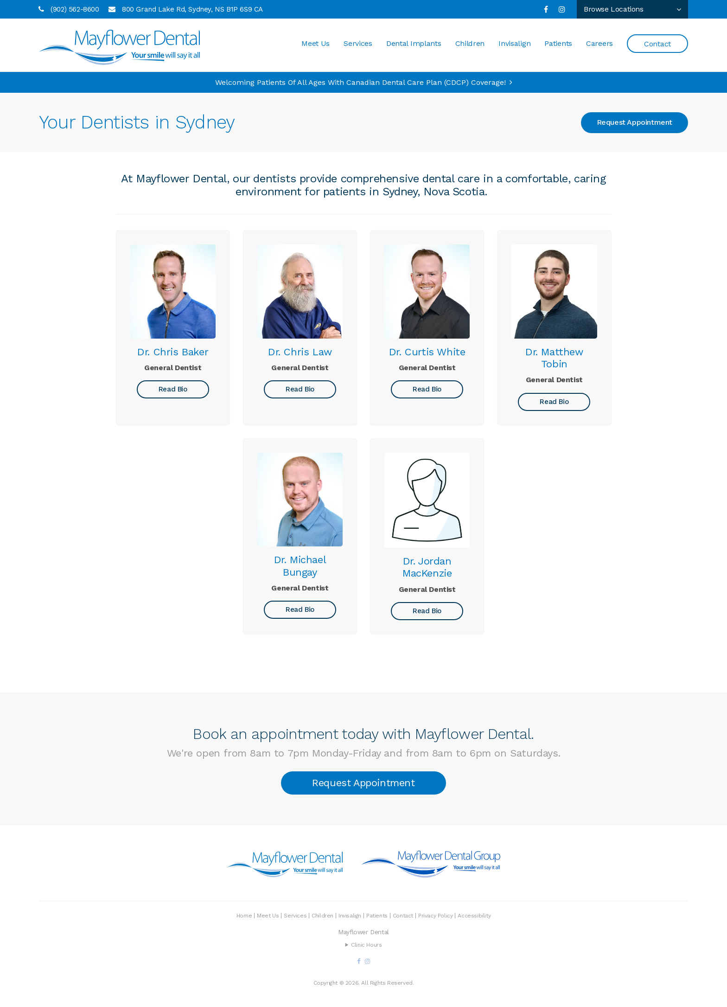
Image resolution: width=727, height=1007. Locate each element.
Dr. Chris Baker (172, 352)
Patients (558, 43)
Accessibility (474, 915)
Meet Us (315, 43)
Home (244, 915)
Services (358, 43)
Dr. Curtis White (427, 352)
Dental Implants (413, 43)
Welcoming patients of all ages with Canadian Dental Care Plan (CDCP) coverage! (360, 82)
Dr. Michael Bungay (300, 565)
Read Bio (173, 389)
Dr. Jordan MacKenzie (427, 567)
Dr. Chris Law (300, 352)
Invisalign (514, 43)
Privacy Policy (435, 915)
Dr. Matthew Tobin (554, 358)
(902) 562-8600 (75, 9)
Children (470, 43)
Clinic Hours (366, 945)
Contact (657, 44)
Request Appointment (634, 122)
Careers (599, 43)
